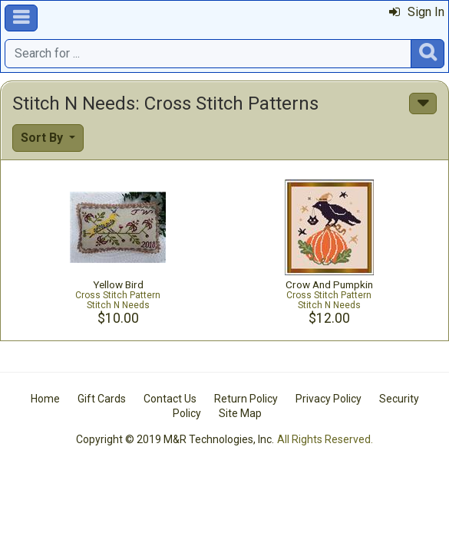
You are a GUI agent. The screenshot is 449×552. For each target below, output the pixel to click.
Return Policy (246, 399)
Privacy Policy (328, 399)
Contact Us (170, 399)
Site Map (240, 413)
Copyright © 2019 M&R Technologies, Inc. (175, 439)
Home (45, 399)
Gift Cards (102, 399)
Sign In (416, 12)
